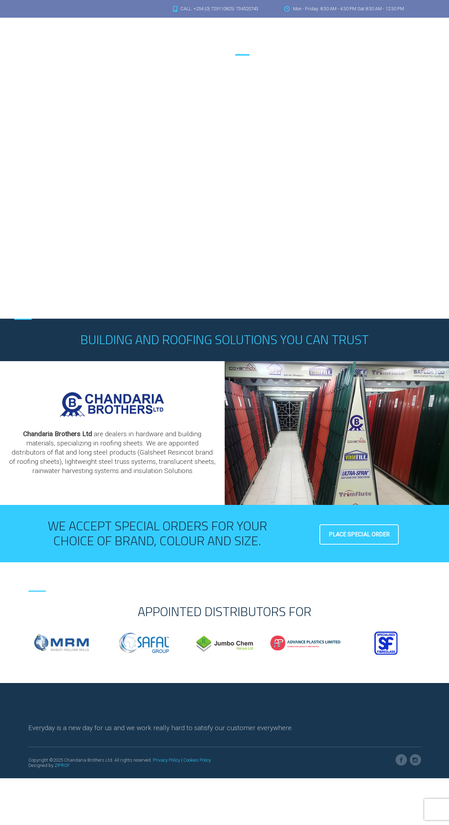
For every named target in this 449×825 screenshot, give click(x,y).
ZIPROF (62, 765)
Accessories (360, 38)
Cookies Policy (197, 760)
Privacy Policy (166, 760)
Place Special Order (359, 534)
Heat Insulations (320, 38)
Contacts (392, 38)
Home (237, 38)
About (258, 38)
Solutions (283, 38)
